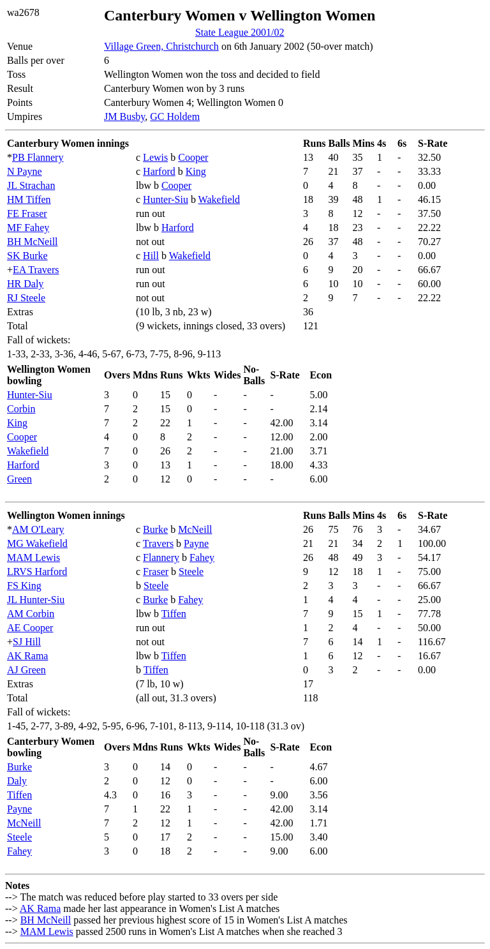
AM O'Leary (38, 529)
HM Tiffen (29, 199)
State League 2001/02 (240, 32)
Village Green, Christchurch (161, 46)
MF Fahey (28, 227)
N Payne (24, 171)
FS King (24, 585)
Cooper (193, 157)
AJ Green (26, 669)
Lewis (155, 157)
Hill (151, 255)
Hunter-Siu (165, 199)
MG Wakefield (37, 543)
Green (19, 479)
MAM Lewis (33, 557)
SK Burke (27, 255)
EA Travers (36, 269)
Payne (196, 543)
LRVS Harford (37, 571)
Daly (17, 780)
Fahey (201, 557)
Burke (155, 529)
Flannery (161, 557)
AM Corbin (30, 613)
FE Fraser (27, 213)
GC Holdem (175, 116)
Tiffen (173, 613)
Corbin (21, 408)
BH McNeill (32, 241)
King (196, 171)
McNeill (195, 529)
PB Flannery (37, 157)
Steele (191, 571)
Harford (159, 171)
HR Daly (25, 283)
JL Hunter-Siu (35, 599)
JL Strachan (31, 185)
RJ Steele (26, 297)
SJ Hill (27, 641)
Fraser (155, 571)
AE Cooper (30, 627)
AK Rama (27, 655)
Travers (158, 543)
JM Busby (124, 116)
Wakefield (219, 199)
